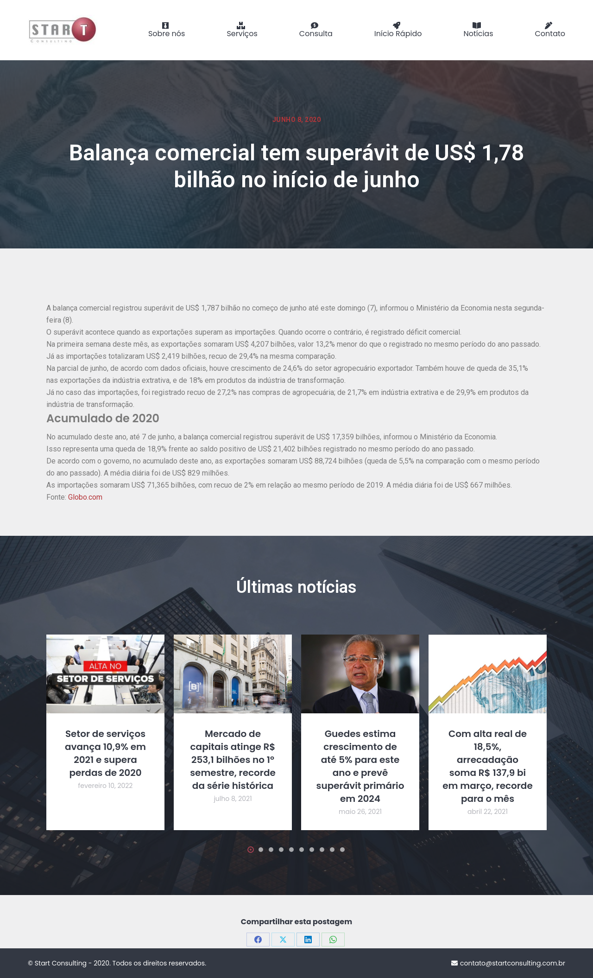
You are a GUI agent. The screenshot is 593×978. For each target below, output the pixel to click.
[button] (56, 849)
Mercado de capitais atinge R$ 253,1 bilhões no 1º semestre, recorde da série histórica (233, 759)
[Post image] (105, 674)
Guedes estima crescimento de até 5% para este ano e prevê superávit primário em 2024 (360, 766)
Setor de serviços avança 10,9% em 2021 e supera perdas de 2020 (105, 753)
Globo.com (85, 497)
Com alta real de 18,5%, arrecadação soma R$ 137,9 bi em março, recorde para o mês (487, 766)
